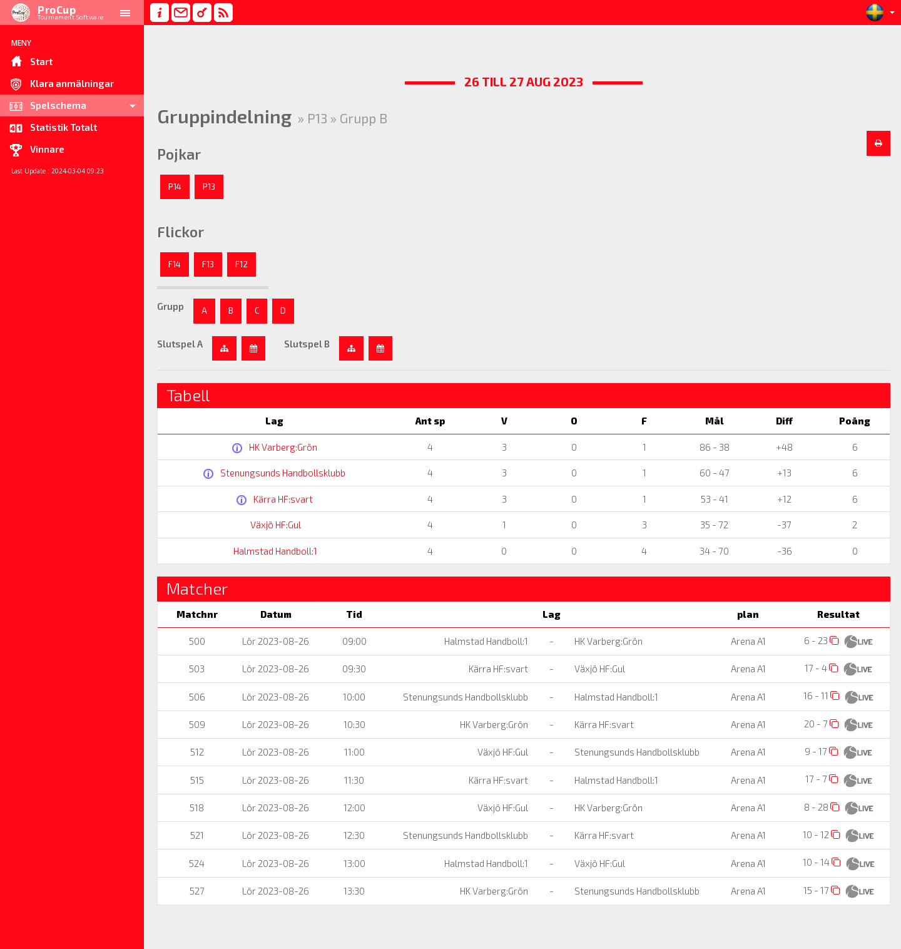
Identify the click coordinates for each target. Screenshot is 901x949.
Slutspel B (307, 343)
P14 (174, 187)
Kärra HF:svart (281, 499)
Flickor (180, 231)
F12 (241, 264)
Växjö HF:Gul (274, 524)
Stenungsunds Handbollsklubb (281, 472)
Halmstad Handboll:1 (274, 551)
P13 (209, 187)
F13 (208, 264)
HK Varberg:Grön (282, 447)
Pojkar (179, 154)
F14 (174, 264)
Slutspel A (180, 343)
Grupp (170, 306)
